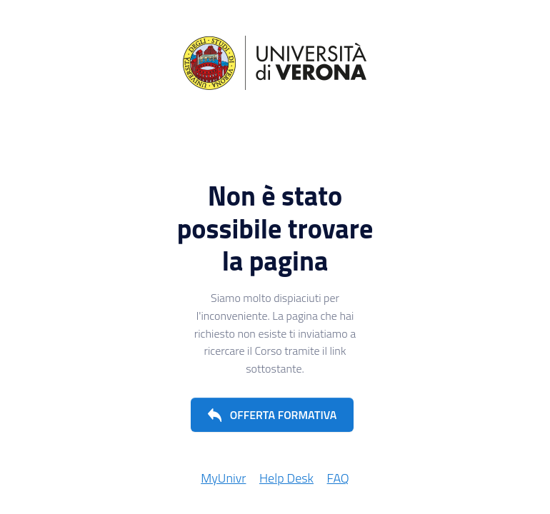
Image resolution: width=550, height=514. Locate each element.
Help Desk (286, 478)
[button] (272, 415)
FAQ (338, 478)
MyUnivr (223, 478)
